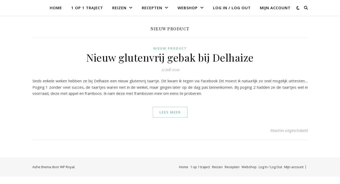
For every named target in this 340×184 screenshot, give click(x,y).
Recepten (152, 7)
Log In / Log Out (232, 7)
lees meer (170, 112)
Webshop (188, 7)
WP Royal (67, 167)
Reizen (119, 7)
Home (56, 7)
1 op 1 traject (87, 7)
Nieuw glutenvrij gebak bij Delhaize (170, 57)
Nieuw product (170, 48)
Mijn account (275, 7)
